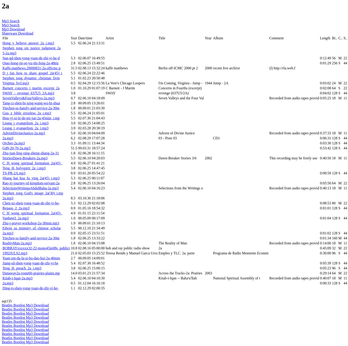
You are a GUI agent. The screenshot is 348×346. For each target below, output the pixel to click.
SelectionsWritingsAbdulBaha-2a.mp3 (31, 188)
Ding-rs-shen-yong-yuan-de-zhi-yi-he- (30, 288)
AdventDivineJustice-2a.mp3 (24, 133)
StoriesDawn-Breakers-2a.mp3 (25, 158)
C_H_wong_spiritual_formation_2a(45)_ (32, 163)
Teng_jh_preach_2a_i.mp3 (22, 268)
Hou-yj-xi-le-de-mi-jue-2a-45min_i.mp (31, 118)
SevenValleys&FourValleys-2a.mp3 (29, 98)
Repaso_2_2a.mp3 (16, 208)
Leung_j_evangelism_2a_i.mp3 (25, 123)
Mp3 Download (13, 29)
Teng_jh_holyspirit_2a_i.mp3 (24, 168)
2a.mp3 (8, 138)
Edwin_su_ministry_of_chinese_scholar (32, 228)
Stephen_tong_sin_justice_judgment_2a (32, 48)
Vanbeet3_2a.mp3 (16, 218)
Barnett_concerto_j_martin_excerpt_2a (31, 88)
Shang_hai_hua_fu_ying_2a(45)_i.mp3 (31, 178)
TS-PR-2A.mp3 (14, 173)
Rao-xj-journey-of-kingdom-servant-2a (31, 183)
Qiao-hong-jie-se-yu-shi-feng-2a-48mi (30, 63)
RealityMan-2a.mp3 (17, 243)
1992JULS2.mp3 (15, 253)
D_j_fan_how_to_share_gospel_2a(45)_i (32, 73)
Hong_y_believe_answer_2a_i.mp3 (28, 43)
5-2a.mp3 (9, 53)
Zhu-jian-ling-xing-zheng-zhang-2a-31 (31, 153)
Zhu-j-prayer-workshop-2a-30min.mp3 (31, 223)
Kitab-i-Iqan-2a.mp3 (18, 278)
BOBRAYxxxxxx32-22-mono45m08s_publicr (36, 248)
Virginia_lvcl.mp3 (16, 83)
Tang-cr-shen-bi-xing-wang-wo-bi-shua (31, 103)
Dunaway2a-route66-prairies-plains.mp (31, 273)
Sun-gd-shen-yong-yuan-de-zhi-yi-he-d (31, 58)
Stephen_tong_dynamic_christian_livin (31, 78)
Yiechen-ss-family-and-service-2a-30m (31, 108)
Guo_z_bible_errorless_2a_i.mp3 (27, 113)
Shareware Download (17, 33)
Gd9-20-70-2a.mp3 (16, 148)
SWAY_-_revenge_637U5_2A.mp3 (28, 93)
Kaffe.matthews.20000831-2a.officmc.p (32, 68)
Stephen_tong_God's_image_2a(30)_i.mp (33, 193)
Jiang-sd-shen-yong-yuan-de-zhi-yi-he (30, 263)
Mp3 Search (11, 21)
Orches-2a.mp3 (14, 143)
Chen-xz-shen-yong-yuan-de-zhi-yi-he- (31, 203)
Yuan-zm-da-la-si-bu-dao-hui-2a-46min (31, 258)
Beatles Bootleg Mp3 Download (25, 305)
